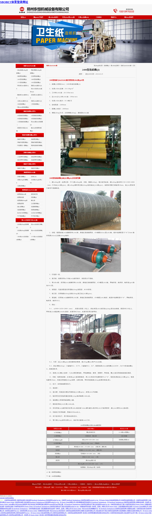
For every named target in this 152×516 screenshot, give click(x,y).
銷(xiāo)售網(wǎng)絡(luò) (102, 484)
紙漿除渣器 (20, 197)
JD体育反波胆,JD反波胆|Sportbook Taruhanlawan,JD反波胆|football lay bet (38, 500)
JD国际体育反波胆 (85, 506)
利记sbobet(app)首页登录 (57, 510)
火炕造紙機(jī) (21, 104)
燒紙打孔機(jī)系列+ (30, 164)
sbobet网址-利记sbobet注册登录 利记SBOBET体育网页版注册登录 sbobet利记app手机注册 (36, 504)
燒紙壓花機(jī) (35, 139)
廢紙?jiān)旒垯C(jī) (36, 85)
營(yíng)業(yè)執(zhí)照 (84, 490)
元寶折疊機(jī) (21, 186)
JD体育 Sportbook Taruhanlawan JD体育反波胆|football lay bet (80, 500)
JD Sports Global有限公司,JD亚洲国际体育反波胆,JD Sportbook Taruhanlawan (83, 502)
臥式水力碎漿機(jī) (22, 213)
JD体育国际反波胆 (34, 508)
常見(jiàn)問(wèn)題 (68, 17)
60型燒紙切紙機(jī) (22, 118)
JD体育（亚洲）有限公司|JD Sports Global (105, 506)
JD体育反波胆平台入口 (12, 510)
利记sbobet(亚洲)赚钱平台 (90, 508)
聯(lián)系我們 (128, 17)
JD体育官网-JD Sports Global (28, 510)
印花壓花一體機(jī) (22, 145)
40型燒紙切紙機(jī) (22, 115)
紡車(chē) (33, 176)
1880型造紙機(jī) (36, 79)
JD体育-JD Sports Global (31, 515)
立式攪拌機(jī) (35, 203)
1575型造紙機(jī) (22, 82)
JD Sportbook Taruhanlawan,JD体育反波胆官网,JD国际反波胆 (125, 502)
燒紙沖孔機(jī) (35, 168)
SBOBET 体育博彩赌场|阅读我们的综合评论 (96, 513)
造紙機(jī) (106, 65)
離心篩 (33, 200)
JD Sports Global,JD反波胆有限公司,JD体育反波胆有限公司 (117, 500)
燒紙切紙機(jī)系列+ (30, 111)
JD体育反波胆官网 (10, 500)
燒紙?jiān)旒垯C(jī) (36, 101)
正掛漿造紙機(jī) (36, 76)
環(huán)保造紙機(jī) (23, 107)
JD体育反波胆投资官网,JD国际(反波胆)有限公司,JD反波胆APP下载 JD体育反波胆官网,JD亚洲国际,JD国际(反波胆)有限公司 (103, 510)
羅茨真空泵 (34, 194)
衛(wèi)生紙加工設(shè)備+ (30, 220)
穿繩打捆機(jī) (21, 176)
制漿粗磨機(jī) (35, 210)
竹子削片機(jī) (35, 216)
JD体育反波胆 (9, 506)
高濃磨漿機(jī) (35, 206)
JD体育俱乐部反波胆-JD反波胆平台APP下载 (124, 513)
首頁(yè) (23, 17)
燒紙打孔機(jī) (21, 168)
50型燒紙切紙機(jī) (36, 115)
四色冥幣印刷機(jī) (36, 157)
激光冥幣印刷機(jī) (22, 160)
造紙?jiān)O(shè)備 (126, 65)
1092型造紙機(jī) (36, 82)
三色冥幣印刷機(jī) (22, 157)
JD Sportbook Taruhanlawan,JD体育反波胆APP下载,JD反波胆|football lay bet (87, 504)
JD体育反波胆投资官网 (75, 513)
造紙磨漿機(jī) (21, 210)
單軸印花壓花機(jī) (22, 142)
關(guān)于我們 (38, 17)
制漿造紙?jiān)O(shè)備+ (29, 190)
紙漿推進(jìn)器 (21, 194)
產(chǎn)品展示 (53, 17)
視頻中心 (114, 17)
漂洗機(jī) (34, 197)
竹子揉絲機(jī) (21, 216)
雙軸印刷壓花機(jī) (36, 142)
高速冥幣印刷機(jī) (36, 160)
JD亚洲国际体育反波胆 (125, 506)
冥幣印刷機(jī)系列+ (30, 152)
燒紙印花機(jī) (21, 139)
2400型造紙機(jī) (22, 79)
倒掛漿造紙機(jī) (22, 76)
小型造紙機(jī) (35, 104)
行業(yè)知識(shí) (83, 17)
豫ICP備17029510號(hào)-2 (68, 490)
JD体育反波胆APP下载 (118, 504)
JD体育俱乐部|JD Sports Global (134, 504)
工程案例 (98, 17)
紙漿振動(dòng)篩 (22, 200)
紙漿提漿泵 (20, 203)
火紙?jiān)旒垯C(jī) (22, 101)
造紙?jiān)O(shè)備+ (30, 66)
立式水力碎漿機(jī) (36, 213)
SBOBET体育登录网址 (14, 2)
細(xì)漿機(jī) (21, 206)
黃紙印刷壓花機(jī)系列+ (29, 135)
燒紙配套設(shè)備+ (30, 172)
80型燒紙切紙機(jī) (36, 118)
